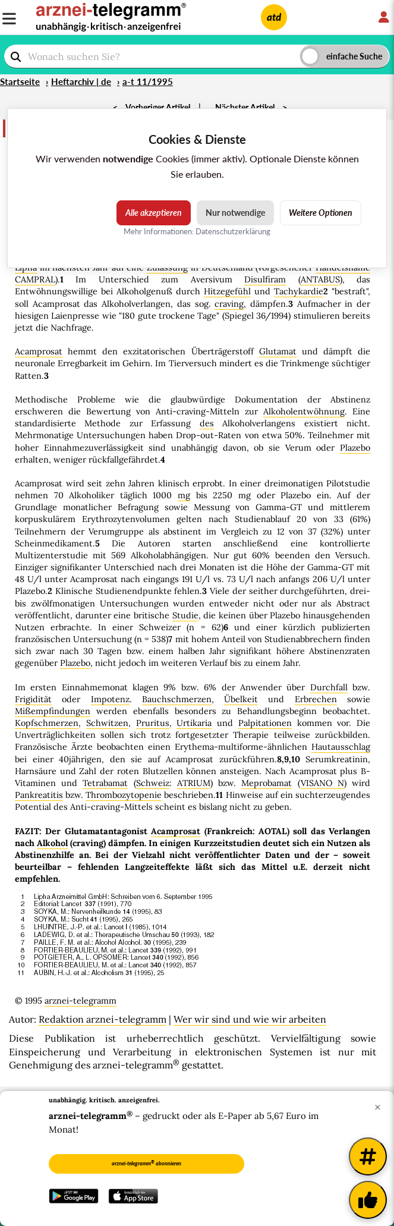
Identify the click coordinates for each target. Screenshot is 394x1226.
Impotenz (110, 699)
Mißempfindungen (52, 711)
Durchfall (329, 687)
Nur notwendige (235, 213)
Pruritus (152, 723)
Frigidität (33, 699)
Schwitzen (107, 723)
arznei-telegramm (80, 1000)
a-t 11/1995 (147, 81)
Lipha (26, 267)
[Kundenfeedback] (368, 1200)
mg (184, 495)
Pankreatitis (39, 795)
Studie (185, 615)
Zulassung (167, 267)
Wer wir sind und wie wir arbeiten (250, 1019)
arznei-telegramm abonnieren (146, 1163)
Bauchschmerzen (177, 699)
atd (274, 17)
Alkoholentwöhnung (304, 411)
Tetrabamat (105, 783)
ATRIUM (193, 783)
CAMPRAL (35, 279)
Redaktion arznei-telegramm (102, 1019)
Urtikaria (194, 723)
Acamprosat (38, 351)
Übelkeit (241, 699)
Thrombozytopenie (124, 795)
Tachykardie (298, 291)
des (207, 423)
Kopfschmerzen (46, 723)
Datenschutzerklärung (233, 231)
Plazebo (355, 447)
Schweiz (152, 783)
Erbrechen (316, 699)
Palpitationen (265, 723)
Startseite (20, 81)
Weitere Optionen (320, 213)
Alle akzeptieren (153, 213)
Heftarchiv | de (81, 81)
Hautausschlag (340, 746)
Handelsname (343, 267)
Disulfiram (265, 279)
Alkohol (52, 843)
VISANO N (322, 783)
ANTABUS (320, 279)
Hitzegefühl (227, 291)
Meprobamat (266, 783)
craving (229, 303)
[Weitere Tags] (368, 1156)
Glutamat (278, 351)
